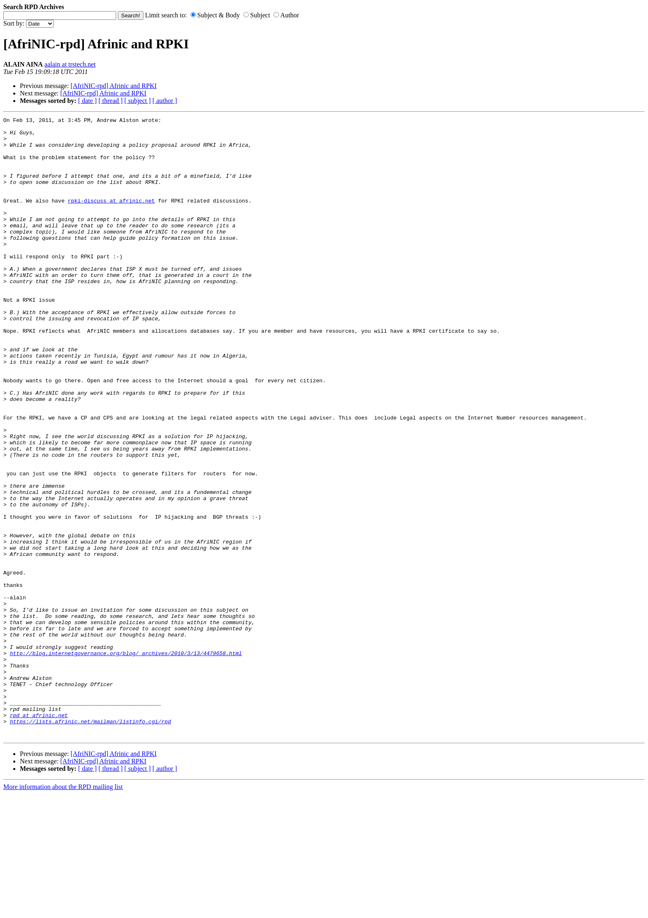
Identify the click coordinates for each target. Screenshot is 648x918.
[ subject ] (137, 100)
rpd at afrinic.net (39, 835)
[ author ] (164, 100)
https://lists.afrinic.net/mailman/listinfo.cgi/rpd (90, 842)
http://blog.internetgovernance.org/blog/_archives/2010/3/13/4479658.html (126, 761)
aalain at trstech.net (70, 64)
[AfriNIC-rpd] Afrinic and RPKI (114, 85)
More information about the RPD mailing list (63, 910)
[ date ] (87, 100)
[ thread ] (110, 100)
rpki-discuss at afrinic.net (111, 218)
